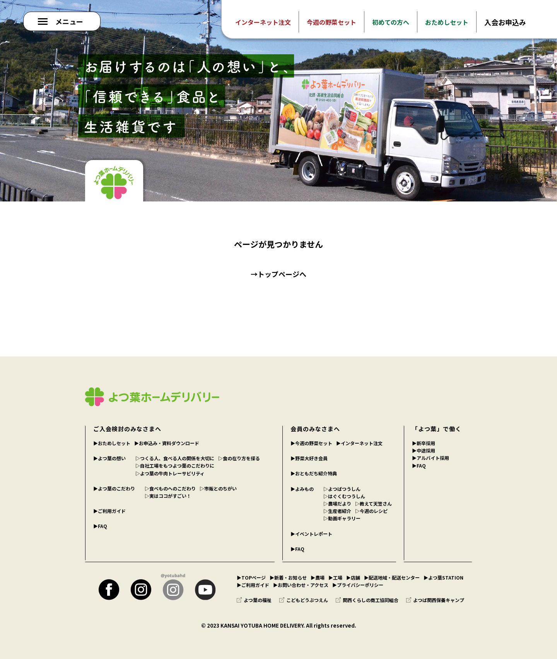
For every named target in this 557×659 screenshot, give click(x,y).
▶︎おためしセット (111, 443)
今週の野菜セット (331, 22)
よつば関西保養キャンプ (435, 600)
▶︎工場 (335, 577)
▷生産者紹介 (337, 511)
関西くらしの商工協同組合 (367, 600)
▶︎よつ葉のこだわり (114, 488)
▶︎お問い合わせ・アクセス (300, 585)
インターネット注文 (263, 22)
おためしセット (446, 22)
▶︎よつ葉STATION (443, 577)
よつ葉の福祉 (254, 600)
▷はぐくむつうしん (344, 496)
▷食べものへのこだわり (170, 488)
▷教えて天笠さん (373, 503)
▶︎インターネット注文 (359, 443)
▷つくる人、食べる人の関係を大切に (174, 458)
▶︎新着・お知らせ (288, 577)
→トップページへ (278, 274)
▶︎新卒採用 (423, 443)
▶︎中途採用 (423, 450)
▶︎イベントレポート (311, 533)
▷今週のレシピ (371, 511)
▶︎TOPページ (251, 577)
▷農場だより (337, 503)
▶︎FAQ (100, 526)
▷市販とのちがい (218, 488)
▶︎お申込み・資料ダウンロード (166, 443)
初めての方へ (390, 22)
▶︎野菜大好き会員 (309, 458)
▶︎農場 (318, 577)
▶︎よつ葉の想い (109, 458)
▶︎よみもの (302, 488)
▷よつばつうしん (342, 488)
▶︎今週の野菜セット (311, 443)
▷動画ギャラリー (342, 518)
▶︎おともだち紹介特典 (313, 473)
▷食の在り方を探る (239, 458)
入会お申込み (505, 22)
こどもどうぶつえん (303, 600)
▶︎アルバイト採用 (430, 457)
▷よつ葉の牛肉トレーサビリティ (170, 473)
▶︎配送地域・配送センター (392, 577)
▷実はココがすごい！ (168, 495)
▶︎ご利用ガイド (109, 511)
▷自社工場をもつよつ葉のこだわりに (174, 465)
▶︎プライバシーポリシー (357, 585)
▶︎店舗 (353, 577)
